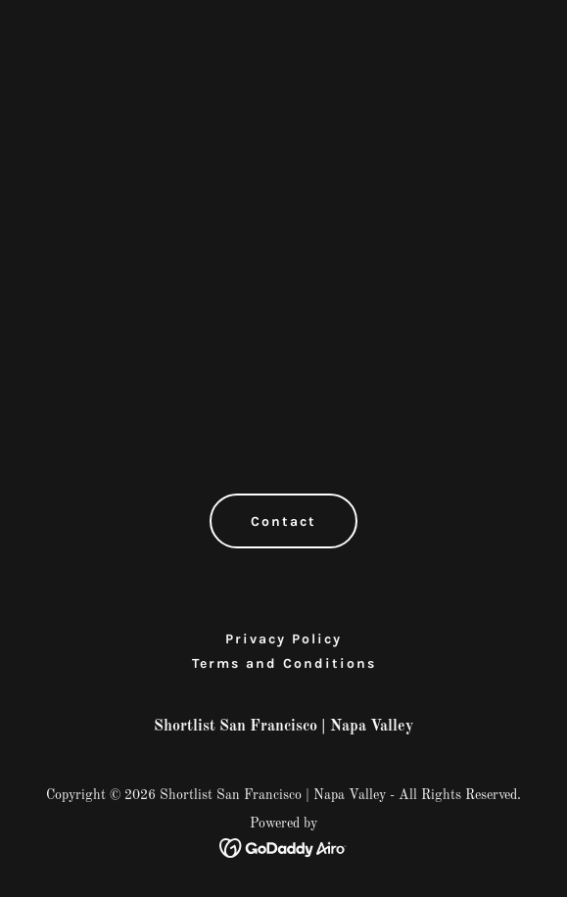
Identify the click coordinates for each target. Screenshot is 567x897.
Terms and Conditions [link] (284, 663)
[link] (283, 848)
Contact (283, 521)
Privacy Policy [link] (283, 639)
